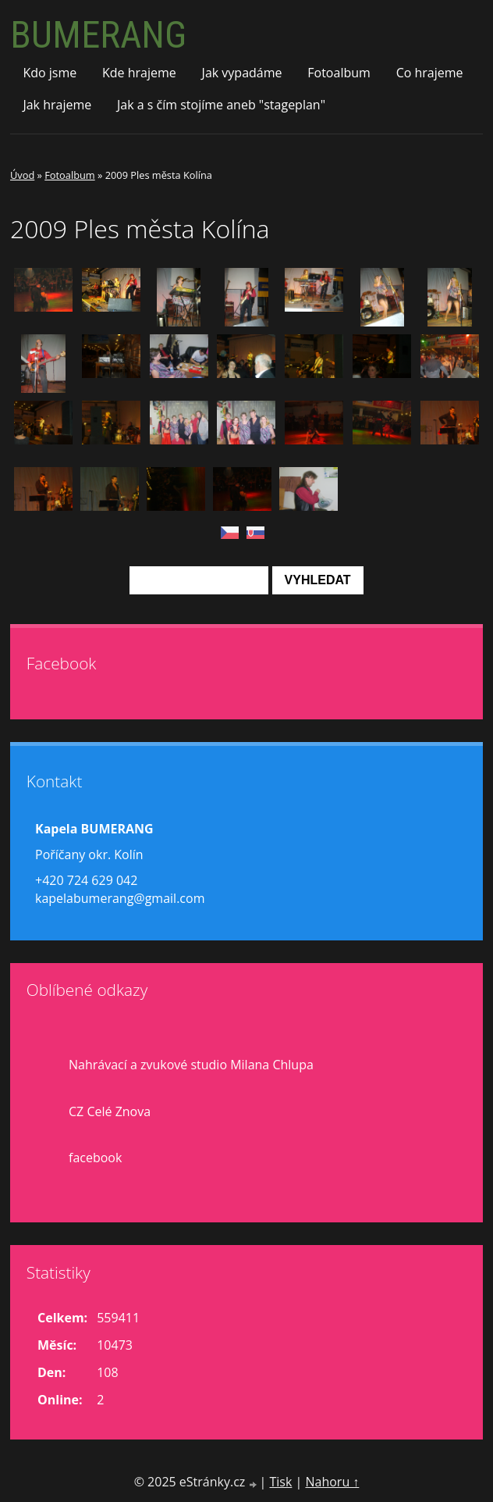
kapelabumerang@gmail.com (119, 898)
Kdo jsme (49, 72)
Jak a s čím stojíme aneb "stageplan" (221, 104)
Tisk (280, 1481)
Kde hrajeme (139, 72)
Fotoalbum (339, 72)
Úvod (22, 175)
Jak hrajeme (57, 104)
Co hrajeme (429, 72)
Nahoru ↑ (332, 1481)
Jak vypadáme (242, 72)
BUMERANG (98, 34)
